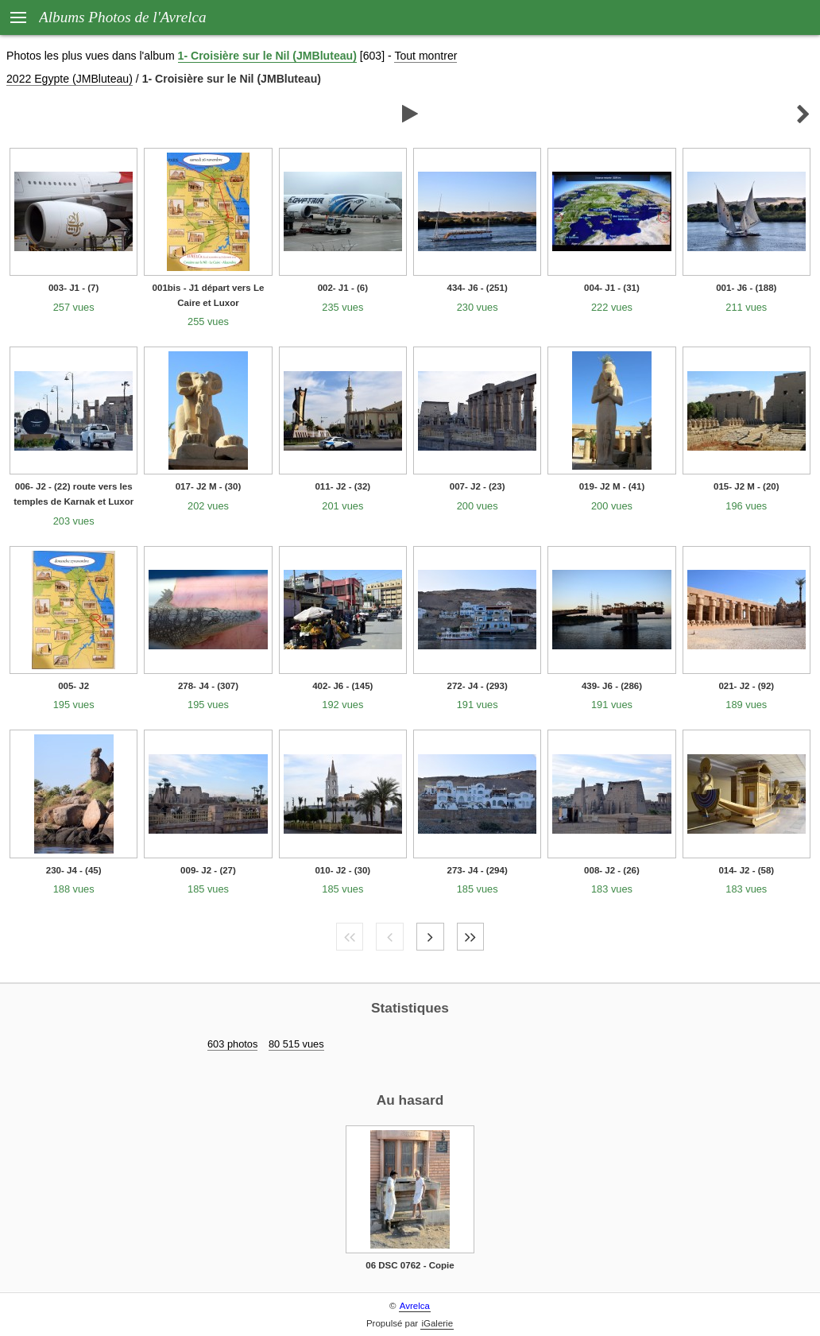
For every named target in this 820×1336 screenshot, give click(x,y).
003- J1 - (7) (73, 287)
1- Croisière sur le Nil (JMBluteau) (267, 55)
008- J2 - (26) (612, 870)
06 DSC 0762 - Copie (410, 1265)
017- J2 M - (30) (209, 486)
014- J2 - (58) (746, 870)
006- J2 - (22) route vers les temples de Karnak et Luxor (73, 494)
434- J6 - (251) (477, 287)
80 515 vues (296, 1044)
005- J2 (73, 686)
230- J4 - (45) (74, 870)
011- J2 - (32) (342, 486)
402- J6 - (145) (342, 686)
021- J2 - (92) (746, 686)
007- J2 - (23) (477, 486)
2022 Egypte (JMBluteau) (69, 78)
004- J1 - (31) (612, 287)
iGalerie (437, 1323)
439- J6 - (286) (612, 686)
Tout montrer (425, 55)
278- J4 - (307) (208, 686)
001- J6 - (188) (746, 287)
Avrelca (415, 1306)
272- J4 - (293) (477, 686)
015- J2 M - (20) (746, 486)
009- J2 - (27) (208, 870)
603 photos (232, 1044)
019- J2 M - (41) (612, 486)
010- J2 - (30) (342, 870)
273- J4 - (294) (477, 870)
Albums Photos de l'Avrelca (123, 17)
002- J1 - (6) (343, 287)
